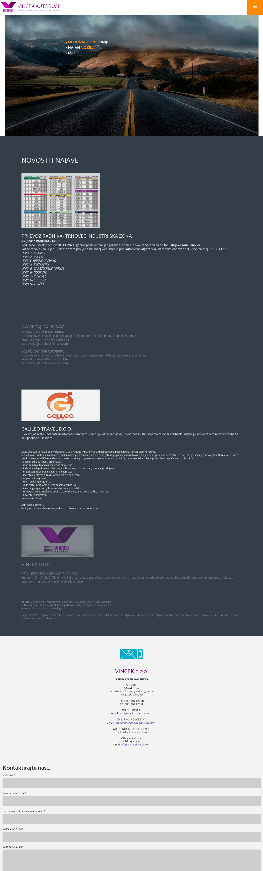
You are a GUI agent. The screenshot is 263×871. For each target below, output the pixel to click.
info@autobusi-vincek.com (135, 744)
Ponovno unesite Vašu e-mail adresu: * (24, 811)
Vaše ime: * (9, 775)
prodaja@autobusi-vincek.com (135, 713)
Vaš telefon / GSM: (13, 829)
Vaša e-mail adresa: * (14, 793)
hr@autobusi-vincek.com (135, 731)
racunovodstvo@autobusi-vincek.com (135, 722)
